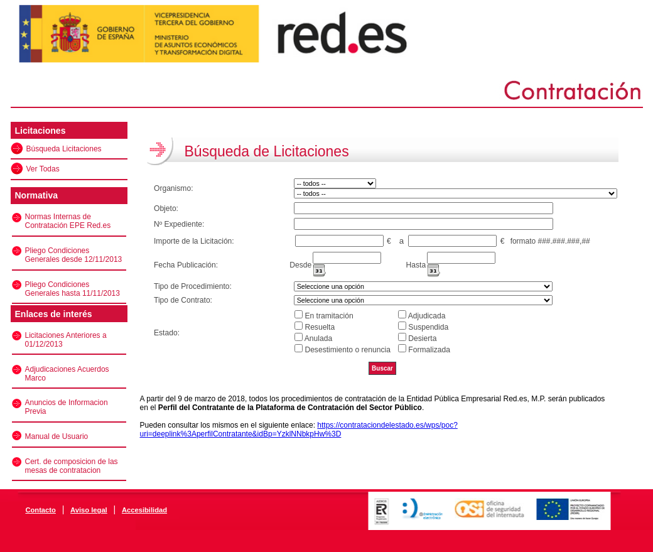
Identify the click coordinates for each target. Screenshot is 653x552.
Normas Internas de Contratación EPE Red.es (68, 221)
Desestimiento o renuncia (347, 349)
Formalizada (429, 349)
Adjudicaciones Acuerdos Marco (67, 373)
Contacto (40, 510)
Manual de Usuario (57, 436)
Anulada (318, 338)
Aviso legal (88, 510)
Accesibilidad (144, 510)
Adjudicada (427, 315)
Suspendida (428, 327)
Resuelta (320, 327)
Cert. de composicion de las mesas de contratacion (71, 466)
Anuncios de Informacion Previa (66, 407)
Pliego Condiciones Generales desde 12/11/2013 (73, 255)
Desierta (422, 338)
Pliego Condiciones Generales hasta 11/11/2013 (72, 289)
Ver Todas (43, 169)
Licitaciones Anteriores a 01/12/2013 (66, 340)
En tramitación (329, 315)
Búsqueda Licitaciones (64, 148)
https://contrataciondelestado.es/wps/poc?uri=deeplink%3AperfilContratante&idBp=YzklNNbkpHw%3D (299, 429)
